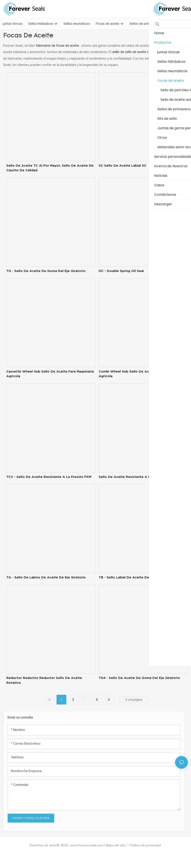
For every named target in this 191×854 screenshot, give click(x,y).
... (85, 697)
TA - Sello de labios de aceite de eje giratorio (46, 577)
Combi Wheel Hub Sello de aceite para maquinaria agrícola (140, 374)
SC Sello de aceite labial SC (122, 165)
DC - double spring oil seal (121, 271)
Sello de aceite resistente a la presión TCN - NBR (141, 477)
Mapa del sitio (116, 845)
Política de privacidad (145, 845)
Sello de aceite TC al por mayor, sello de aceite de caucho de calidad (50, 168)
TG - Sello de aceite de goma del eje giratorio (46, 271)
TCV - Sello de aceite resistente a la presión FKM (48, 477)
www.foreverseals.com (86, 845)
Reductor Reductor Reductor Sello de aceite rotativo (44, 680)
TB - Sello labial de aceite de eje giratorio (135, 577)
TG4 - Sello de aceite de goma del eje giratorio (139, 678)
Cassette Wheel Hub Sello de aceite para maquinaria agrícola (50, 374)
